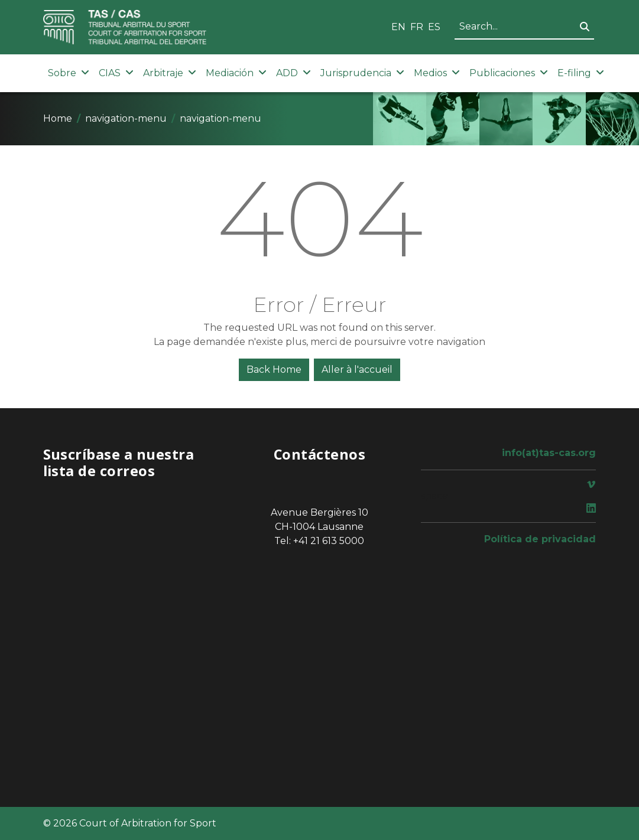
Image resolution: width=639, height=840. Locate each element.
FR (416, 26)
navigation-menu (126, 118)
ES (434, 26)
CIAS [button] (116, 73)
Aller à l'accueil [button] (357, 369)
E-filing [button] (580, 73)
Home (57, 118)
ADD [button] (293, 73)
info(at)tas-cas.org (549, 452)
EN (398, 26)
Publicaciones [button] (508, 73)
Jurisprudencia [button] (362, 73)
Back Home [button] (273, 369)
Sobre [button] (68, 73)
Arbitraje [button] (169, 73)
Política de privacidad (540, 539)
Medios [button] (437, 73)
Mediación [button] (236, 73)
